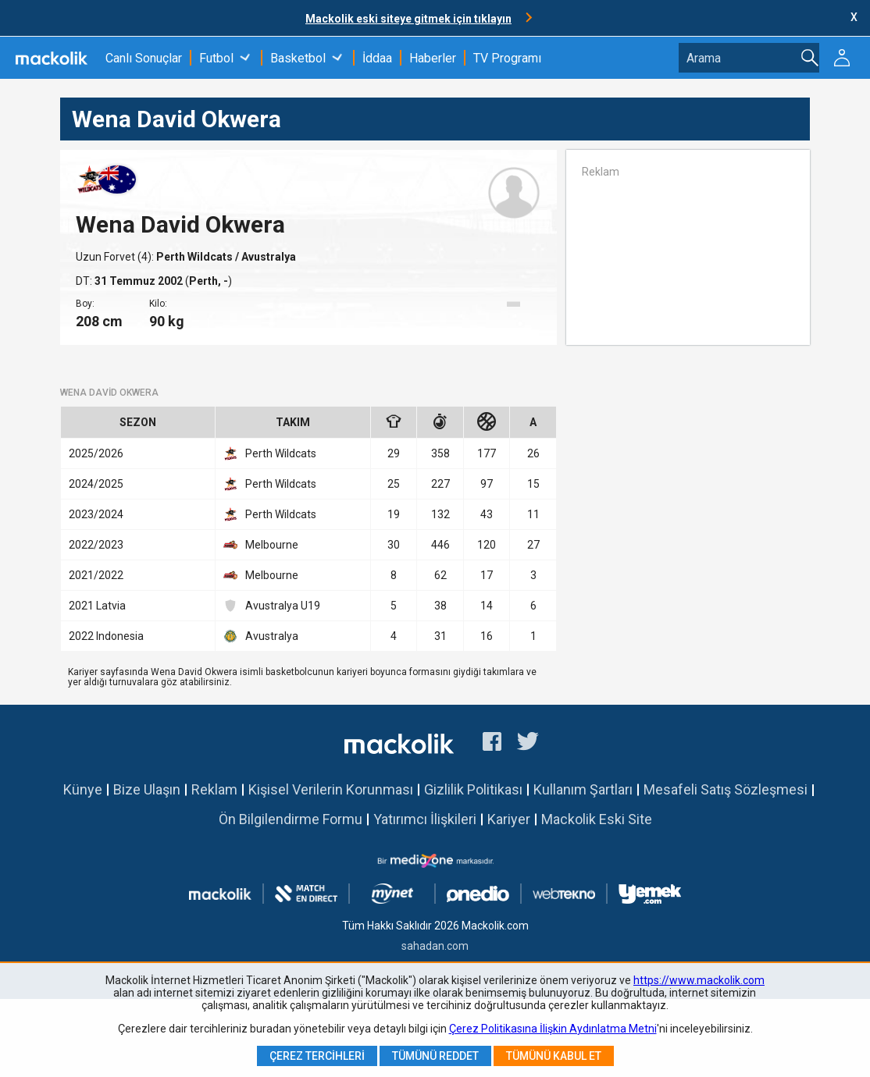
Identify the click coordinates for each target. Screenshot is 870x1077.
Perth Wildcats (195, 257)
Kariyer (508, 819)
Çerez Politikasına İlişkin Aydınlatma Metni (553, 1028)
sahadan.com (435, 946)
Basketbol (298, 58)
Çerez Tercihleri (317, 1056)
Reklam (214, 789)
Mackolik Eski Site (596, 819)
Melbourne (260, 545)
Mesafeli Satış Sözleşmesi (726, 789)
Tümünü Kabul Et (553, 1056)
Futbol (216, 58)
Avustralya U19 (271, 606)
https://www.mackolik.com (699, 980)
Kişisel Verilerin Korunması (330, 789)
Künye (82, 789)
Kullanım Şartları (583, 789)
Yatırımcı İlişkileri (424, 819)
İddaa (377, 58)
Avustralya (260, 636)
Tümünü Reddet (435, 1056)
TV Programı (507, 58)
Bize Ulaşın (146, 789)
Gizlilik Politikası (473, 789)
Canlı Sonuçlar (143, 58)
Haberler (432, 58)
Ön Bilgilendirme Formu (290, 819)
